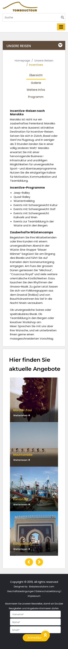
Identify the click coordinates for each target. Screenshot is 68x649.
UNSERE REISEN (19, 46)
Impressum (34, 596)
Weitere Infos (36, 90)
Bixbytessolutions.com (41, 586)
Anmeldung (35, 638)
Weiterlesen (21, 415)
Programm (36, 97)
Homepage (22, 60)
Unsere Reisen (43, 60)
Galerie (36, 83)
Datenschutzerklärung (48, 591)
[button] (29, 562)
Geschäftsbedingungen (20, 591)
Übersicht (36, 75)
